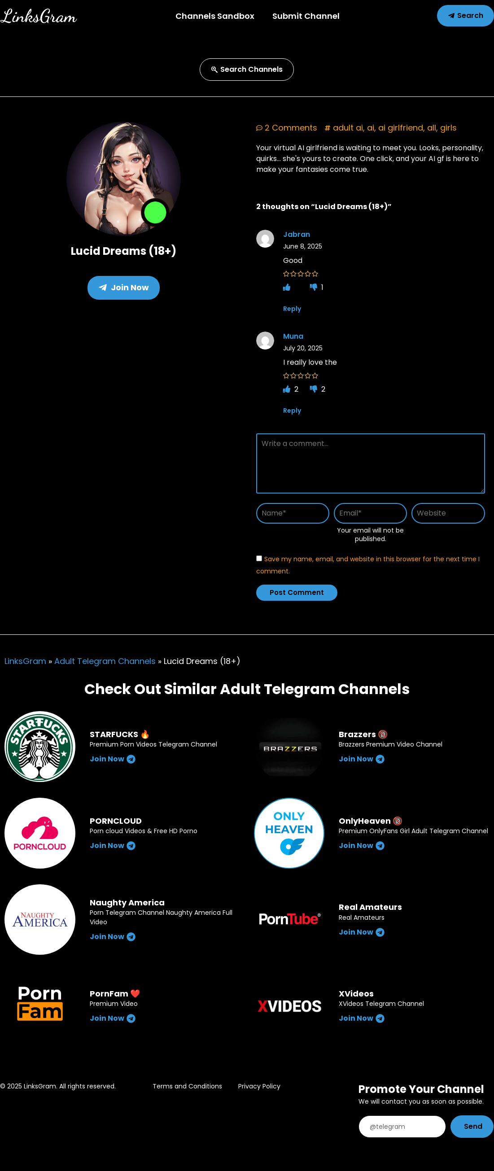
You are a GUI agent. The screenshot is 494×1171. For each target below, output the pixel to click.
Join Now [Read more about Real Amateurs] (362, 932)
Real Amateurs (370, 907)
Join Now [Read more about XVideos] (362, 1018)
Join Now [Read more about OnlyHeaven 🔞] (362, 845)
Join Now (123, 287)
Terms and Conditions (187, 1086)
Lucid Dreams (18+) (123, 251)
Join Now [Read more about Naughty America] (113, 936)
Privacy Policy (259, 1086)
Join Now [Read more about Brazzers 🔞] (362, 759)
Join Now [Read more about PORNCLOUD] (113, 845)
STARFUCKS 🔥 (120, 734)
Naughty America (127, 902)
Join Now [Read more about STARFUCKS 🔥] (113, 759)
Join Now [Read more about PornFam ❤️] (113, 1018)
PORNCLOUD (116, 820)
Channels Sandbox (214, 16)
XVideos (356, 993)
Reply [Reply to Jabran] (292, 308)
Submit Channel (306, 16)
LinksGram (25, 661)
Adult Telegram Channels (105, 661)
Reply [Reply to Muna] (292, 410)
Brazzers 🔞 (363, 734)
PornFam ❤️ (115, 993)
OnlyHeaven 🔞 (370, 820)
